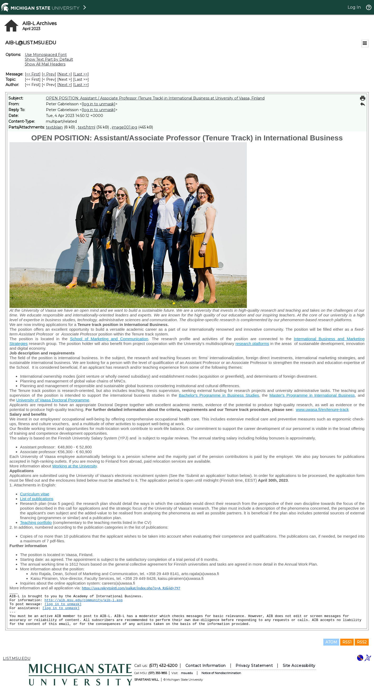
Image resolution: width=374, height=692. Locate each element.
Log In (354, 7)
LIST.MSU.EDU (16, 658)
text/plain (54, 127)
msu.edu (187, 673)
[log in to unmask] (98, 104)
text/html (86, 127)
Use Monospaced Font (46, 54)
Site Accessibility (299, 665)
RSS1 (347, 642)
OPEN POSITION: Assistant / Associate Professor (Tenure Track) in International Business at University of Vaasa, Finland (155, 98)
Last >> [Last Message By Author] (81, 84)
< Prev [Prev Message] (49, 74)
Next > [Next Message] (65, 74)
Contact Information (205, 665)
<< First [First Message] (32, 74)
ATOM (331, 642)
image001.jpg (124, 127)
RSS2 (362, 642)
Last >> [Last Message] (81, 74)
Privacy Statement (254, 665)
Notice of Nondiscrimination (221, 673)
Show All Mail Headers (45, 64)
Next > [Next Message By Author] (65, 84)
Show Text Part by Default (49, 59)
